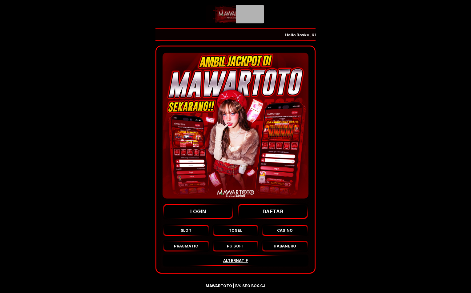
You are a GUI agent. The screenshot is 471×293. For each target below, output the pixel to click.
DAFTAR (273, 211)
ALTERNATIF (235, 260)
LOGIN (198, 211)
